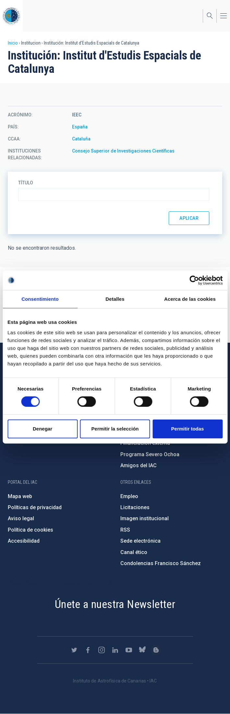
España (80, 126)
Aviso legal (21, 518)
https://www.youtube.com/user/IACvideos (129, 650)
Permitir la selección (115, 428)
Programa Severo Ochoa (149, 454)
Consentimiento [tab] (40, 299)
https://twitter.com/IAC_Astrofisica (74, 650)
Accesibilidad (24, 541)
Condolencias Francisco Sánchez (160, 563)
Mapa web (20, 496)
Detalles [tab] (114, 299)
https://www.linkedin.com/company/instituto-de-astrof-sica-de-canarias (115, 650)
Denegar (42, 428)
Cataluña (81, 138)
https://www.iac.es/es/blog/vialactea (156, 650)
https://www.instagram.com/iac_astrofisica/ (101, 650)
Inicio (13, 43)
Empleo (129, 496)
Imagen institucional (144, 518)
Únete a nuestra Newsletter (115, 604)
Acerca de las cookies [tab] (190, 299)
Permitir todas (187, 428)
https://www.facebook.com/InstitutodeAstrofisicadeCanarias (88, 650)
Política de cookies (30, 530)
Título (25, 182)
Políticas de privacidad (35, 507)
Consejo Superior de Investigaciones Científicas (123, 150)
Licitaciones (135, 507)
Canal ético (133, 552)
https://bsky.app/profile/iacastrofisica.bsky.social (142, 650)
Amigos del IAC (138, 465)
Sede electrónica (140, 541)
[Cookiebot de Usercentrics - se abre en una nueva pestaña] (194, 280)
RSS (125, 530)
